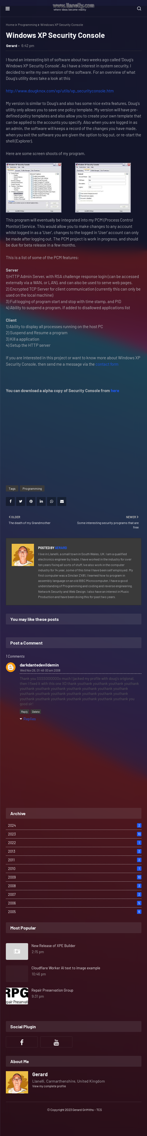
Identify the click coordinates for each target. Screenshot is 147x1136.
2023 (74, 834)
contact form (106, 364)
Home (10, 24)
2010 (74, 868)
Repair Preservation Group (52, 990)
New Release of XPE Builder (53, 945)
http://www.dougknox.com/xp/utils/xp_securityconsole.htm (60, 90)
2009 (74, 877)
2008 (74, 886)
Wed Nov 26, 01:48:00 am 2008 (40, 670)
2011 (74, 860)
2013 (74, 851)
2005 (74, 911)
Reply (24, 711)
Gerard (11, 45)
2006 (74, 903)
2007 (74, 894)
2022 (74, 842)
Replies (29, 718)
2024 (74, 825)
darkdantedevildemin (39, 664)
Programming (27, 24)
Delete (36, 711)
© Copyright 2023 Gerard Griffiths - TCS (74, 1110)
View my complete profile (49, 1086)
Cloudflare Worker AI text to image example (65, 968)
